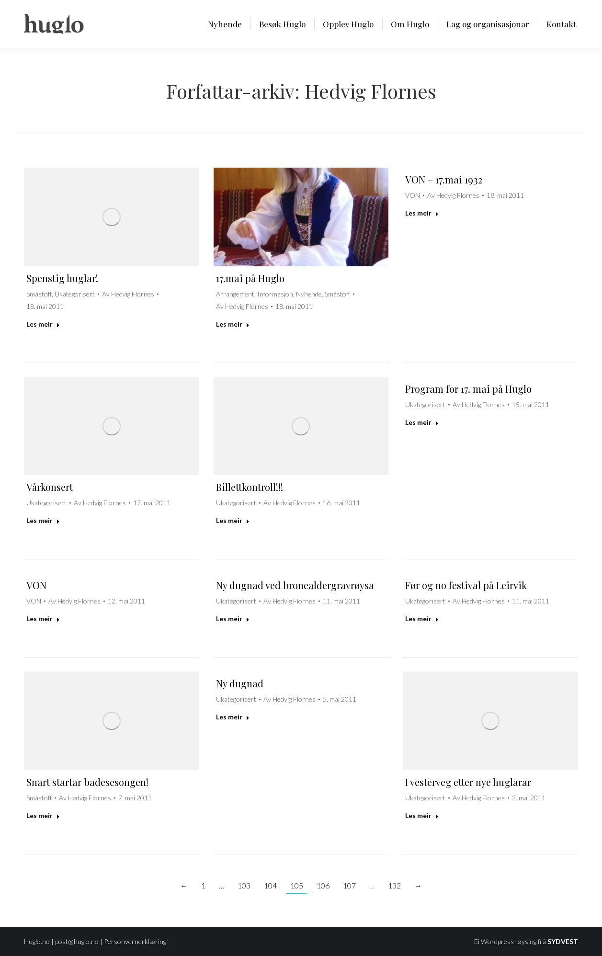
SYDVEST (562, 941)
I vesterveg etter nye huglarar (468, 781)
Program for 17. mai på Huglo (468, 388)
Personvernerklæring (135, 941)
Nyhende (309, 294)
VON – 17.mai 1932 (443, 179)
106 (323, 885)
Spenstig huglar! (62, 278)
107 (349, 885)
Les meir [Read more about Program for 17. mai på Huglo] (422, 422)
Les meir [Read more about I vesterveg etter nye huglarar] (422, 815)
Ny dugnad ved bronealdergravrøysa (295, 585)
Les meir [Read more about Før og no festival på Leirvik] (422, 619)
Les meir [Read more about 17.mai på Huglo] (233, 324)
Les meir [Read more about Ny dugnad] (233, 717)
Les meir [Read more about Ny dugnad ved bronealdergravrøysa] (233, 619)
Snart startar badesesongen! (87, 781)
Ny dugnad (239, 683)
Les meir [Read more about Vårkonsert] (43, 520)
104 (270, 885)
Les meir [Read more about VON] (43, 619)
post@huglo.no (77, 941)
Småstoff (39, 294)
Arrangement (235, 294)
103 (244, 885)
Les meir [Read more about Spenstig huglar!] (43, 324)
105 (296, 885)
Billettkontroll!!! (249, 486)
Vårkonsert (49, 486)
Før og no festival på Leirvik (466, 585)
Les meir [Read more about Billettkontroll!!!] (233, 520)
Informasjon (275, 294)
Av (128, 294)
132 (394, 885)
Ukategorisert (75, 294)
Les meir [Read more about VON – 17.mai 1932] (422, 213)
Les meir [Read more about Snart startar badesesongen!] (43, 815)
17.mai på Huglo (250, 278)
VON (412, 195)
